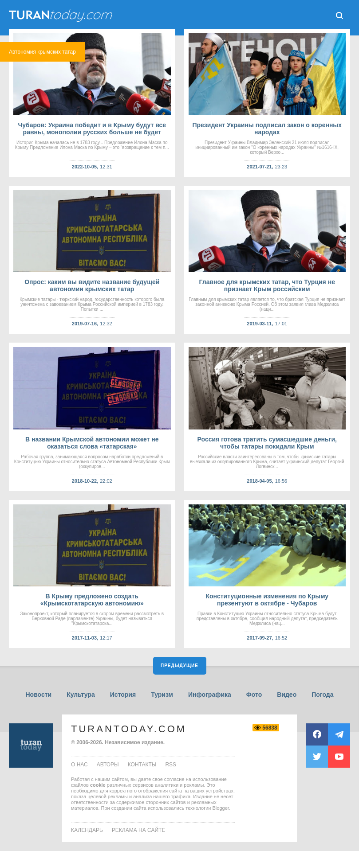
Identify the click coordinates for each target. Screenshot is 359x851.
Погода (322, 694)
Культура (81, 694)
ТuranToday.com (61, 15)
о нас (79, 764)
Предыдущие (179, 665)
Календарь (87, 830)
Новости (38, 694)
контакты (142, 764)
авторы (108, 764)
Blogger (221, 808)
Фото (254, 694)
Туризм (162, 694)
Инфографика (209, 694)
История (123, 694)
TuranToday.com (128, 728)
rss (170, 764)
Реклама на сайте (139, 830)
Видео (286, 694)
